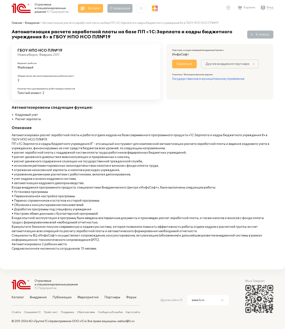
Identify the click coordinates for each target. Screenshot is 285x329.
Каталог (18, 297)
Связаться (184, 64)
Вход (270, 7)
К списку (262, 34)
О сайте (16, 312)
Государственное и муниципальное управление (208, 79)
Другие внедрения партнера (227, 64)
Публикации (62, 297)
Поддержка (67, 312)
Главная (17, 23)
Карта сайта (133, 312)
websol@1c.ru (126, 321)
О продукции (120, 8)
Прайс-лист (51, 312)
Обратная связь (86, 312)
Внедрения (32, 23)
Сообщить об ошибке (110, 312)
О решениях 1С (32, 312)
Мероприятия (88, 297)
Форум (131, 297)
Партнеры (112, 297)
